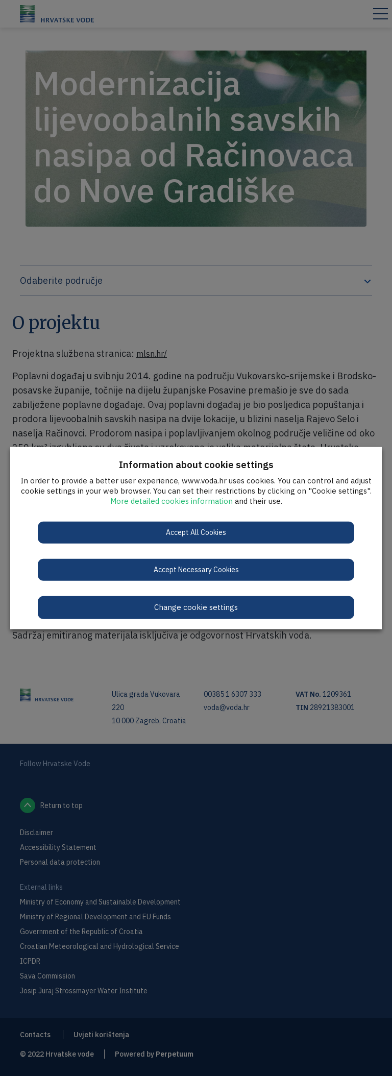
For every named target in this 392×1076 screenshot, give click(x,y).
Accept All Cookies (196, 532)
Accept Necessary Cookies (196, 569)
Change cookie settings (196, 607)
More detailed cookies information (171, 501)
